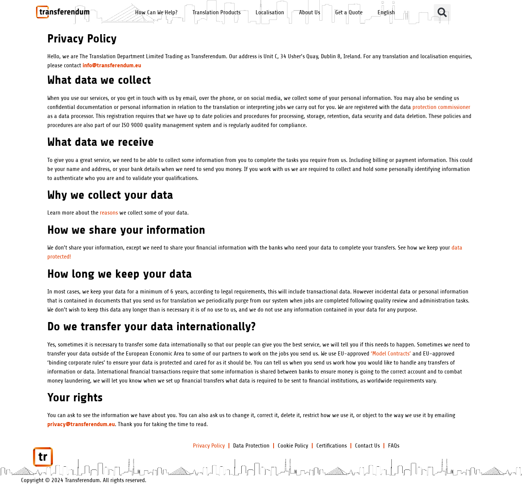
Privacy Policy (209, 445)
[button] (442, 12)
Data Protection (251, 445)
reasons (109, 212)
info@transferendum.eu (112, 65)
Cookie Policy (293, 445)
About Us (309, 12)
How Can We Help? (156, 12)
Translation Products (217, 12)
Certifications (331, 445)
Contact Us (367, 445)
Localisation (270, 12)
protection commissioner (441, 107)
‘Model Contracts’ (391, 353)
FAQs (393, 445)
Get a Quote (349, 12)
